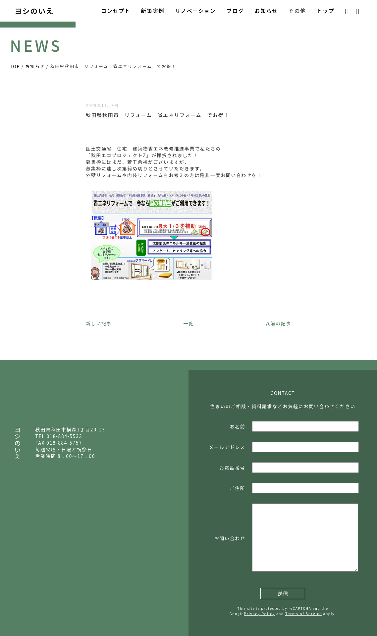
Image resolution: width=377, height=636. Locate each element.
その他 (297, 11)
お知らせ (266, 11)
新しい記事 (99, 323)
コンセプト (115, 11)
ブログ (235, 11)
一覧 (188, 323)
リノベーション (195, 11)
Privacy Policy (259, 613)
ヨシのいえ (34, 10)
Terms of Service (303, 613)
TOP (15, 66)
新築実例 (152, 11)
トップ (325, 11)
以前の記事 (278, 323)
